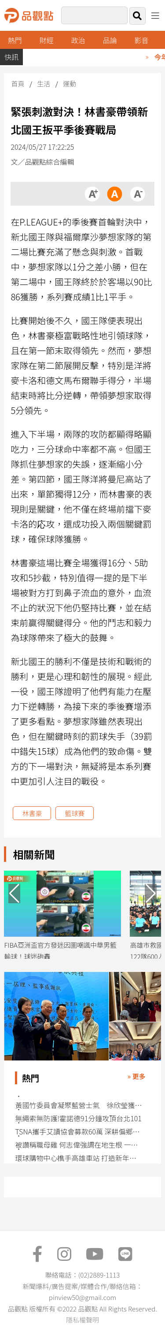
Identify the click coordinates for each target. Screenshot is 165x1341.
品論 (110, 40)
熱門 (15, 40)
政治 (78, 40)
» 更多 (137, 1076)
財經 (47, 40)
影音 (141, 40)
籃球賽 (74, 813)
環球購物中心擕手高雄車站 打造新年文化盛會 (79, 1158)
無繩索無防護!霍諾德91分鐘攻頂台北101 (78, 1118)
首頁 (17, 83)
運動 (69, 83)
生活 (43, 83)
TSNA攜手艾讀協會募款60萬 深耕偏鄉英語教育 (79, 1131)
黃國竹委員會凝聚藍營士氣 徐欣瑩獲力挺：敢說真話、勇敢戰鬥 (79, 1105)
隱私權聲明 (82, 1319)
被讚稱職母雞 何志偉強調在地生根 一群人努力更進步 (79, 1145)
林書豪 (32, 813)
